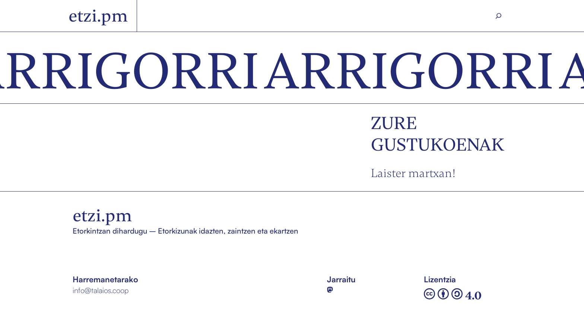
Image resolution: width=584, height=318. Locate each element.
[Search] (498, 16)
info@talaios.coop (100, 290)
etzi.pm (98, 16)
